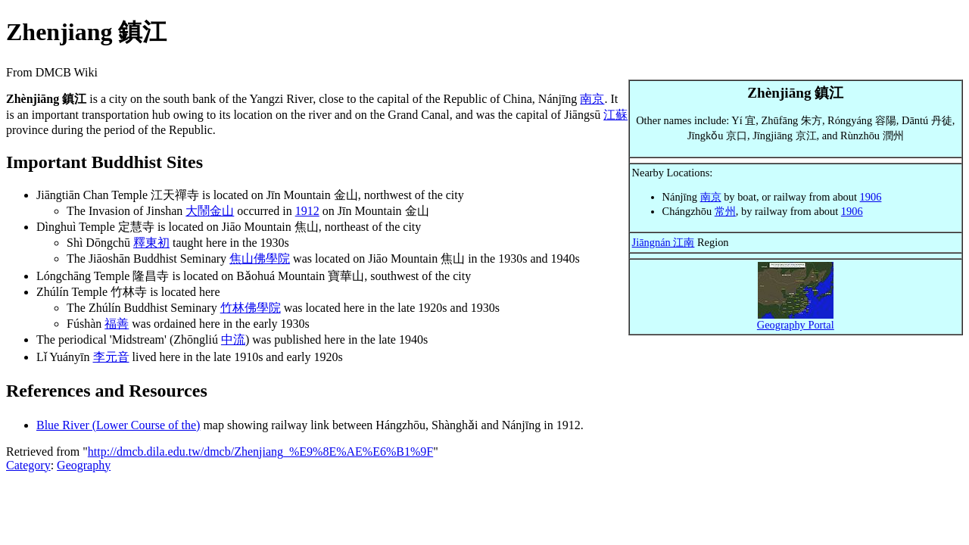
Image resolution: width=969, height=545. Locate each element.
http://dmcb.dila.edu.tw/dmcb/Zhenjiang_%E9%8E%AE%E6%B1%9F (260, 451)
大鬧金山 (209, 210)
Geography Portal (795, 325)
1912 (307, 210)
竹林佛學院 (250, 307)
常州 (725, 211)
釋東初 (151, 242)
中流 (233, 339)
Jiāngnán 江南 (663, 242)
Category (28, 465)
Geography (84, 465)
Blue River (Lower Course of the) (118, 425)
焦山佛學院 (259, 258)
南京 (710, 197)
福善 (116, 323)
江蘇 (615, 114)
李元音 (111, 356)
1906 (871, 197)
